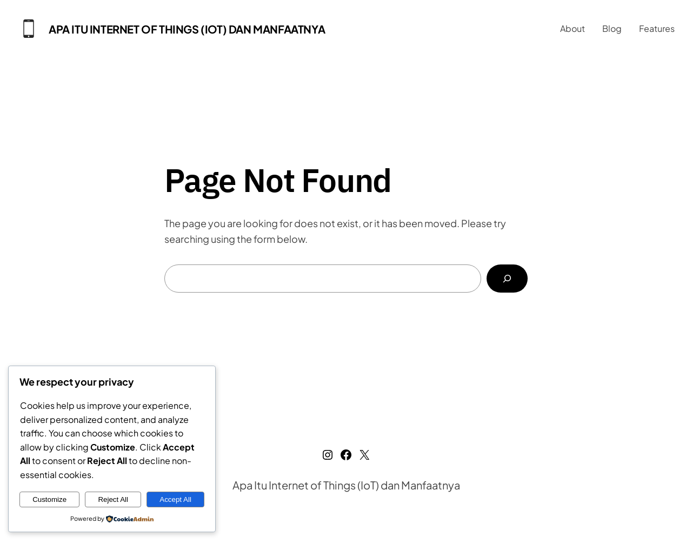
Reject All (113, 499)
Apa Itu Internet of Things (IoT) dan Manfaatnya (187, 29)
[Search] (507, 278)
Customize (49, 499)
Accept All (175, 499)
